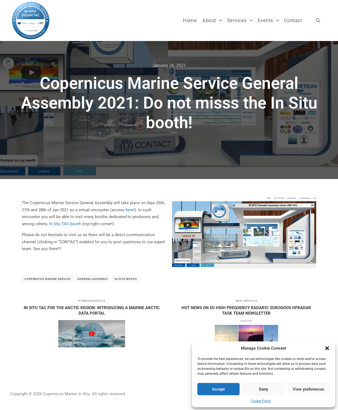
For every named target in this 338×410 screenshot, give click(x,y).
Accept (218, 389)
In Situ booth (125, 278)
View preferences (308, 389)
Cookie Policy (261, 401)
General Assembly (92, 278)
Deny (263, 389)
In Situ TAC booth (65, 223)
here (130, 209)
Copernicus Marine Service (48, 278)
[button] (327, 348)
